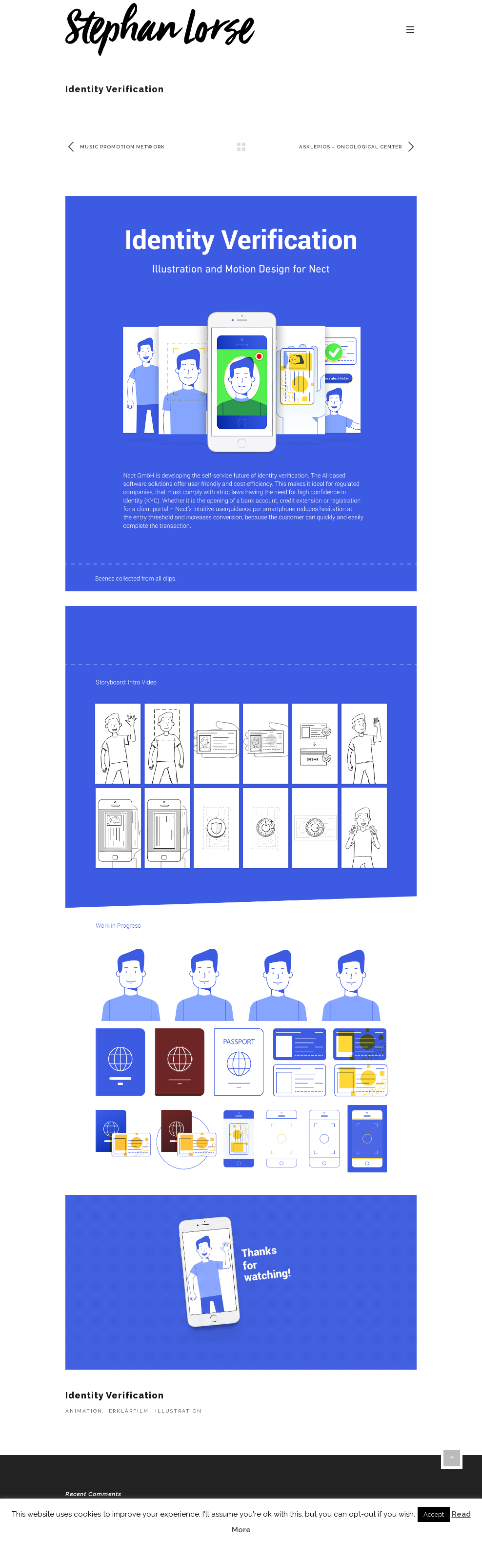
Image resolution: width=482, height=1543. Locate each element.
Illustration (178, 1411)
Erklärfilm (129, 1411)
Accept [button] (433, 1514)
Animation (83, 1411)
